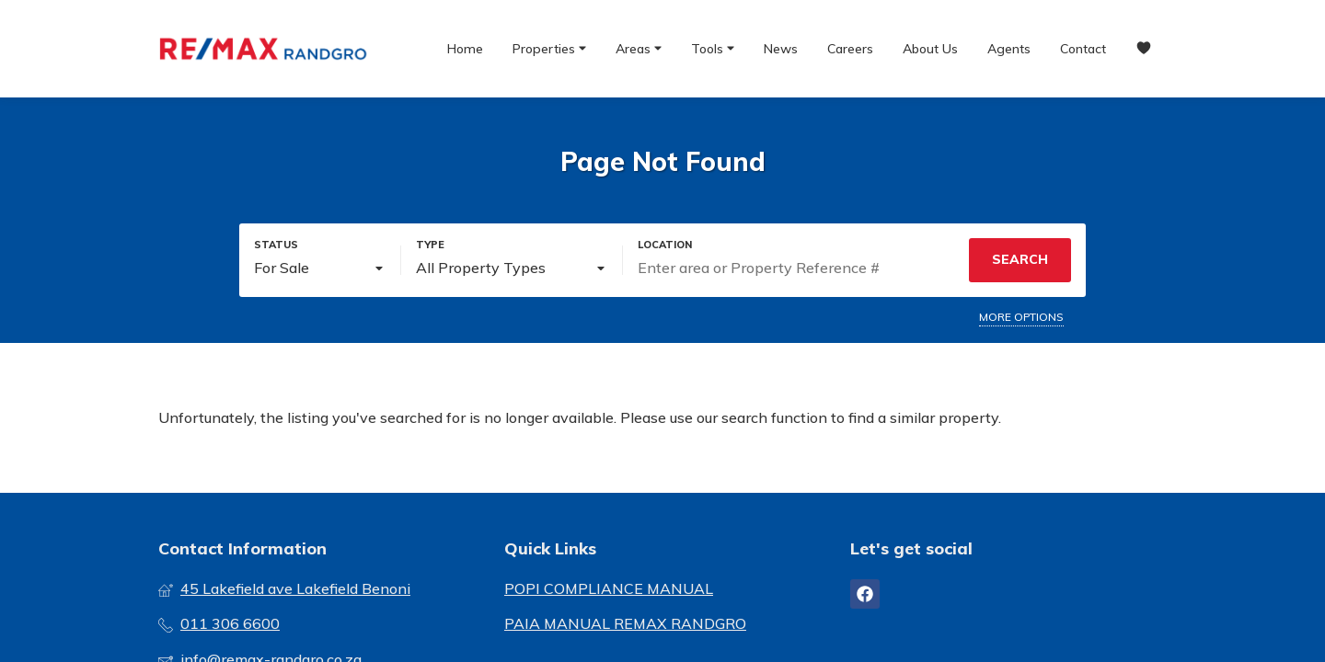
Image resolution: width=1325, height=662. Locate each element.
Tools (712, 48)
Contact (1083, 48)
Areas (639, 48)
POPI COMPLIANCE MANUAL (608, 588)
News (781, 48)
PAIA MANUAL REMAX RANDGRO (625, 623)
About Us (930, 48)
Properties (549, 48)
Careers (850, 48)
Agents (1009, 48)
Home (465, 48)
